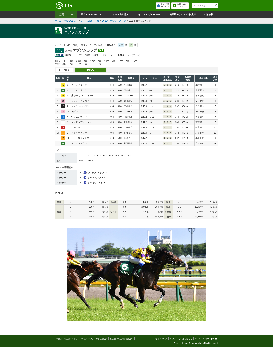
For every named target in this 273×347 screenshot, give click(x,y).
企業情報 (208, 14)
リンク (173, 339)
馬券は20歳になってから (66, 339)
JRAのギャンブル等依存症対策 (93, 339)
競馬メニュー (66, 14)
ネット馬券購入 (120, 14)
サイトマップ (161, 339)
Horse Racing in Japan (206, 339)
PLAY (90, 70)
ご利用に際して (185, 339)
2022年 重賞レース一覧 (114, 20)
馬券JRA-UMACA (91, 14)
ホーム (58, 20)
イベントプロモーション (151, 14)
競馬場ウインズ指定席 (183, 14)
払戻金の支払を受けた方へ (121, 339)
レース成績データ (90, 20)
